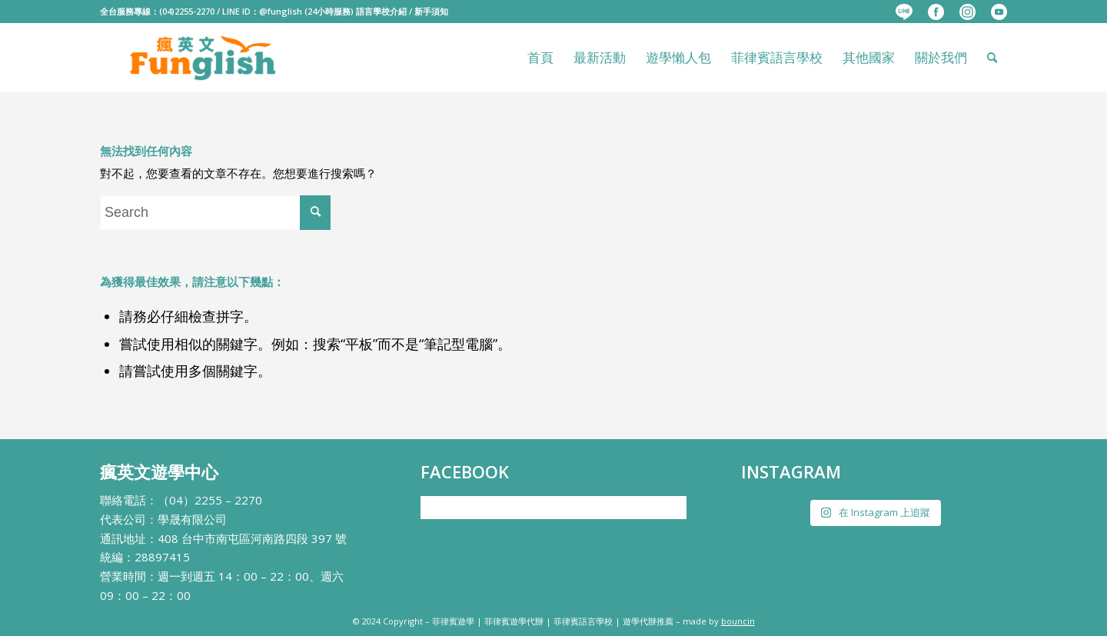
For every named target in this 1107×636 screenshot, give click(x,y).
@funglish (280, 11)
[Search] (992, 57)
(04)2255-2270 (186, 11)
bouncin (738, 621)
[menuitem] (904, 12)
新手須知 (431, 11)
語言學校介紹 (381, 11)
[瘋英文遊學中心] (204, 57)
